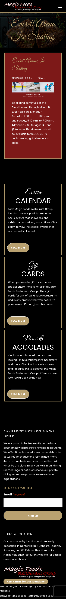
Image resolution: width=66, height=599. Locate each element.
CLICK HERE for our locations (26, 581)
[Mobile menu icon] (60, 6)
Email (14, 494)
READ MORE (18, 247)
